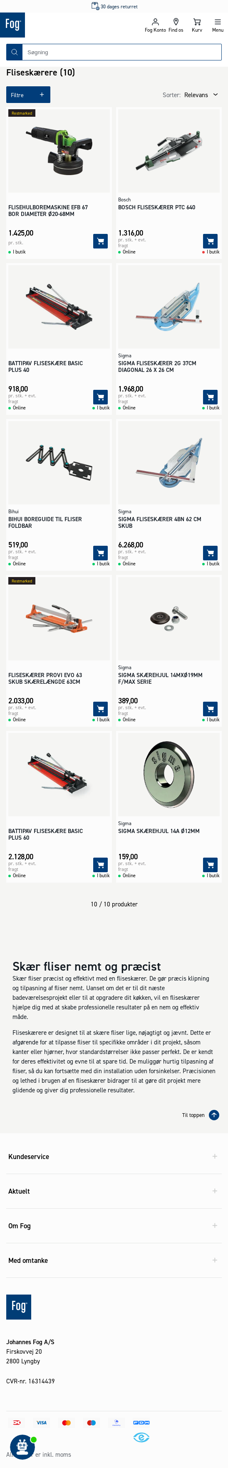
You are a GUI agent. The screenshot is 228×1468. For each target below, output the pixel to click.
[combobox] (121, 52)
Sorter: (172, 95)
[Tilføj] (100, 241)
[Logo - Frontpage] (57, 25)
